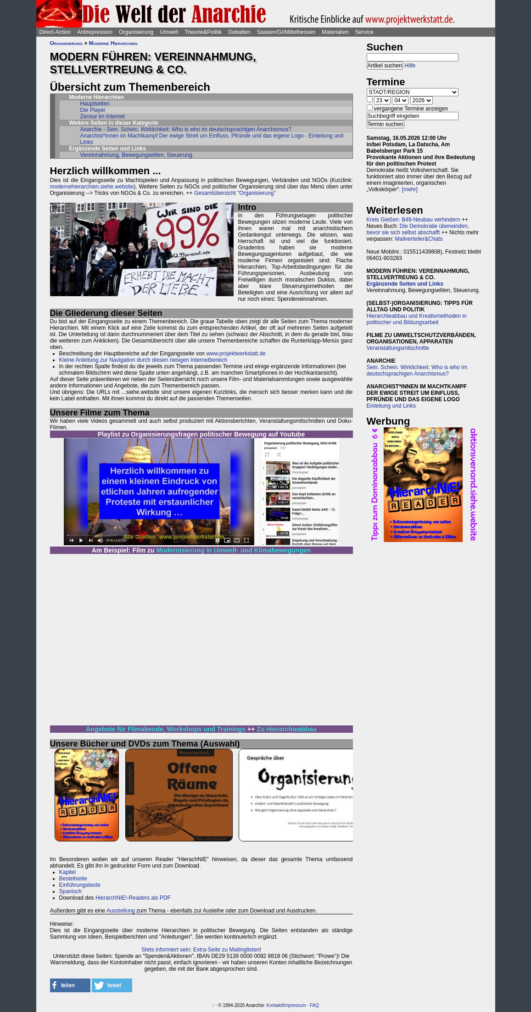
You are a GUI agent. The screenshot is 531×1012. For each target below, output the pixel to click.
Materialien (335, 32)
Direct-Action (55, 32)
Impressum (294, 1005)
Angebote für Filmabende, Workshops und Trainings (166, 729)
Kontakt (274, 1005)
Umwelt (169, 32)
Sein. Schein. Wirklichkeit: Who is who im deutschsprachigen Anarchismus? (417, 370)
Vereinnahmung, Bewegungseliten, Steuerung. (137, 155)
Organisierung (136, 32)
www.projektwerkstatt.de (235, 353)
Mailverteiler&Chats (419, 239)
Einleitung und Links (391, 406)
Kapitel (67, 872)
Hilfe (409, 65)
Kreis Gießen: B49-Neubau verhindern (413, 219)
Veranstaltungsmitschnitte (398, 348)
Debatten (239, 32)
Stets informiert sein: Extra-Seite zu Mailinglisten (200, 949)
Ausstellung (120, 910)
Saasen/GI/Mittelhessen (286, 32)
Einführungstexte (80, 885)
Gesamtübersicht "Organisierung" (235, 193)
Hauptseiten (95, 103)
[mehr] (410, 189)
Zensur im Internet (102, 116)
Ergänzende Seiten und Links (405, 284)
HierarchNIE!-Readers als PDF (133, 898)
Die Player (93, 110)
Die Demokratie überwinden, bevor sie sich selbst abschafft (418, 229)
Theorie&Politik (203, 32)
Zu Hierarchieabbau (287, 729)
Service (364, 32)
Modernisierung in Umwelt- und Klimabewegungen (234, 550)
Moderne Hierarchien (113, 43)
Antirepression (94, 32)
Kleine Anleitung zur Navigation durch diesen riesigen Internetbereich (143, 360)
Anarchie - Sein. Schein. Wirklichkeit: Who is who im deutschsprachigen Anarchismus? (185, 129)
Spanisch (70, 891)
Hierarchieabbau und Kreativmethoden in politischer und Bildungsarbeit (417, 319)
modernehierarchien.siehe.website (92, 186)
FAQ (314, 1005)
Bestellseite (73, 878)
